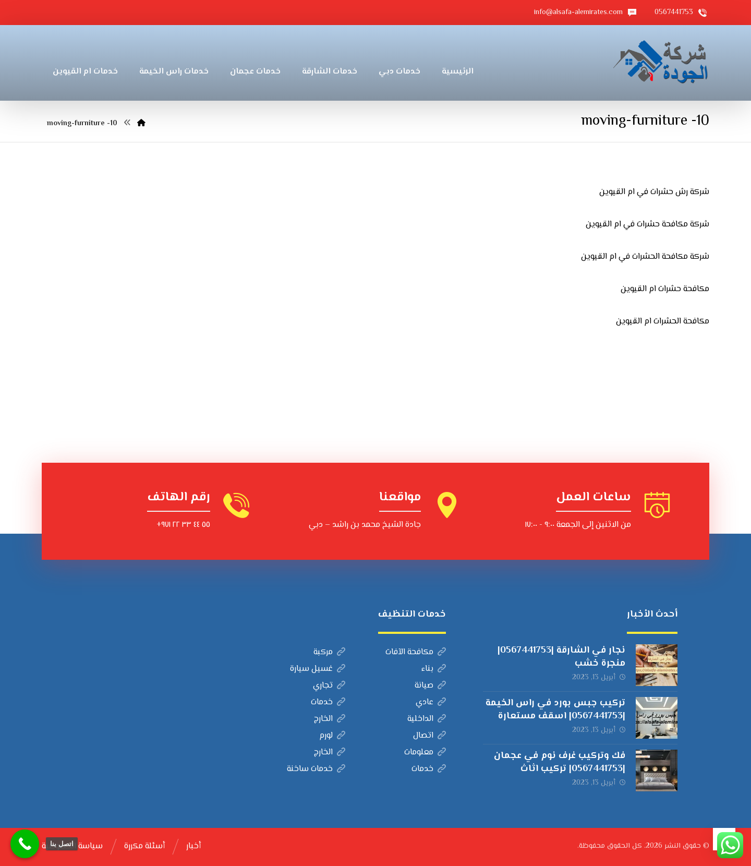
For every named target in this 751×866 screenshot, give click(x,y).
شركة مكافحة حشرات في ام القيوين (647, 224)
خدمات (328, 702)
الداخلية (426, 719)
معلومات (425, 752)
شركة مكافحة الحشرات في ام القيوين (645, 256)
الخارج (329, 719)
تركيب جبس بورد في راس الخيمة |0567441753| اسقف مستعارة (555, 710)
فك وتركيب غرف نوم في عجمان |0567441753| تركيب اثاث (559, 762)
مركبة (329, 652)
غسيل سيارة (317, 669)
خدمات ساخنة (316, 769)
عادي (431, 702)
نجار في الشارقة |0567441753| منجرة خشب (561, 657)
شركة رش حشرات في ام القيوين (654, 192)
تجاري (329, 685)
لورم (332, 735)
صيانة (430, 685)
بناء (433, 669)
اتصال (429, 735)
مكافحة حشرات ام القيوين (665, 289)
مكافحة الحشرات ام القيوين (662, 321)
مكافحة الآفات (415, 652)
